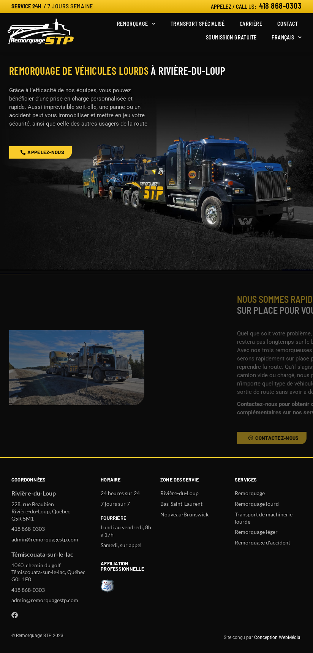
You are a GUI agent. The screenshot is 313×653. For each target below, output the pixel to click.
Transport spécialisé (197, 23)
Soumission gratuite (231, 37)
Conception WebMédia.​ (278, 637)
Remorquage (136, 24)
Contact (287, 23)
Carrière (251, 23)
